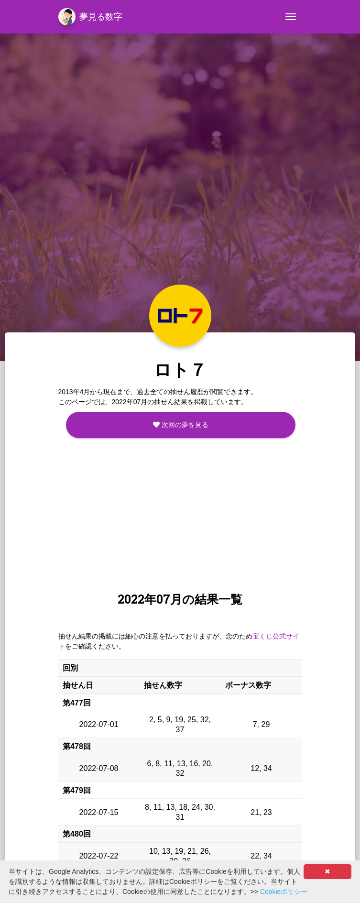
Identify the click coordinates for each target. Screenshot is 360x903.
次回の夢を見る (180, 425)
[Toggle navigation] (290, 16)
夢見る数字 (90, 16)
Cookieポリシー (284, 891)
